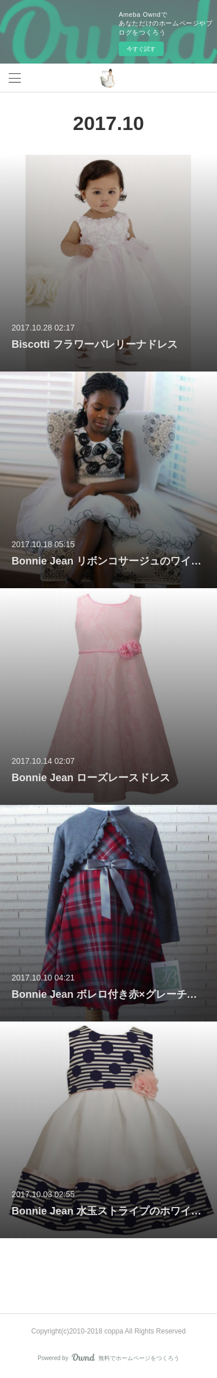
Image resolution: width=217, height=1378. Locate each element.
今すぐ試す (141, 49)
